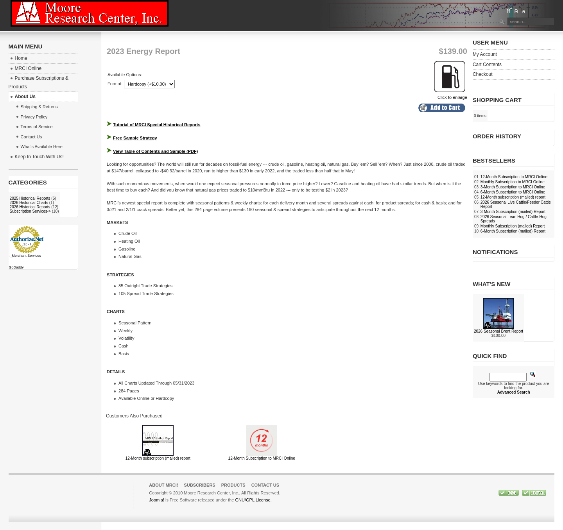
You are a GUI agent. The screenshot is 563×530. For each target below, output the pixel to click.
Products (233, 485)
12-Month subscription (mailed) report (158, 458)
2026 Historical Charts (29, 203)
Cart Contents (487, 64)
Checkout (483, 74)
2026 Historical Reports (30, 207)
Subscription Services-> (30, 211)
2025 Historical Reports (30, 198)
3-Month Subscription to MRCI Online (513, 187)
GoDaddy (16, 267)
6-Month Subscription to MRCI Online (513, 192)
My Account (485, 54)
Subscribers (199, 485)
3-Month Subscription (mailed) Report (513, 211)
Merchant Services (26, 256)
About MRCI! (163, 485)
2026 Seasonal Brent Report (498, 331)
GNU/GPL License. (253, 500)
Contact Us (265, 485)
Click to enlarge (450, 95)
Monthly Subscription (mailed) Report (513, 226)
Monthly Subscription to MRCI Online (513, 182)
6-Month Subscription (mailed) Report (513, 231)
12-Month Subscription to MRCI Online (261, 458)
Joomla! (156, 500)
